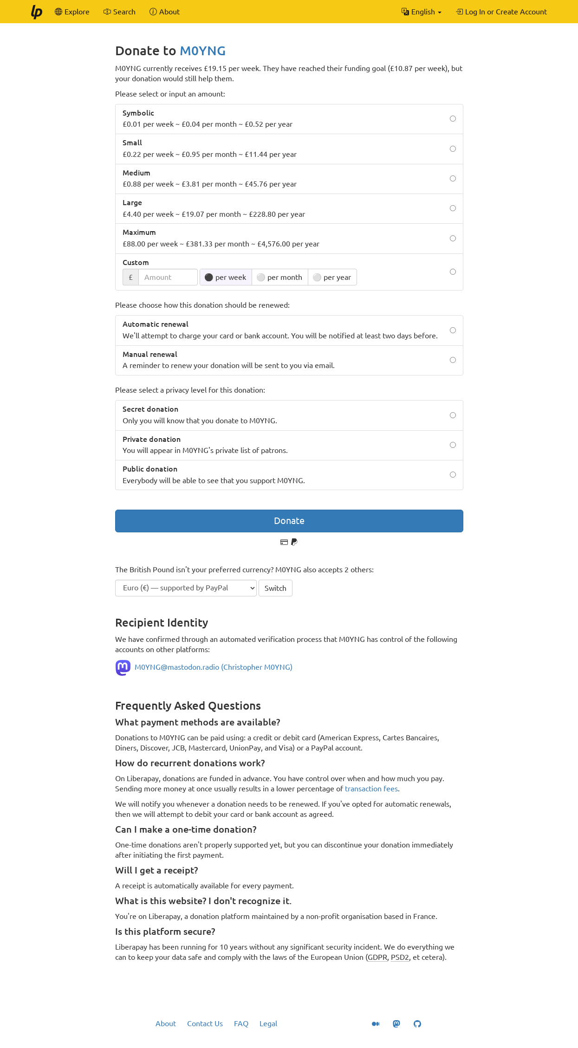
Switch (275, 588)
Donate (289, 520)
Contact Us (205, 1023)
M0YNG (203, 50)
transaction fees (371, 788)
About (166, 1023)
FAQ (241, 1023)
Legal (268, 1023)
